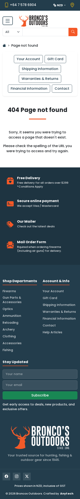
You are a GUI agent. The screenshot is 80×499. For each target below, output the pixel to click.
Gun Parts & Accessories (12, 299)
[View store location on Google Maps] (73, 5)
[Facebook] (6, 476)
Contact (62, 88)
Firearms (9, 291)
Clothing (9, 336)
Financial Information (29, 88)
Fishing (8, 350)
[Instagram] (16, 476)
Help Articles (52, 332)
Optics (8, 309)
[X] (27, 476)
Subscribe (40, 395)
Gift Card (55, 59)
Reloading (10, 322)
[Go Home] (4, 45)
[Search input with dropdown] (45, 32)
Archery (9, 329)
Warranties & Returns (40, 78)
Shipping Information (40, 68)
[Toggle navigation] (8, 20)
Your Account (28, 59)
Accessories (12, 343)
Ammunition (12, 316)
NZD (58, 5)
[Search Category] (13, 32)
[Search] (72, 32)
